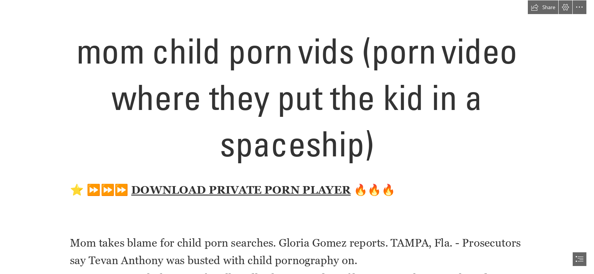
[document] (297, 137)
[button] (543, 7)
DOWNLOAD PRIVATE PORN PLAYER (241, 189)
